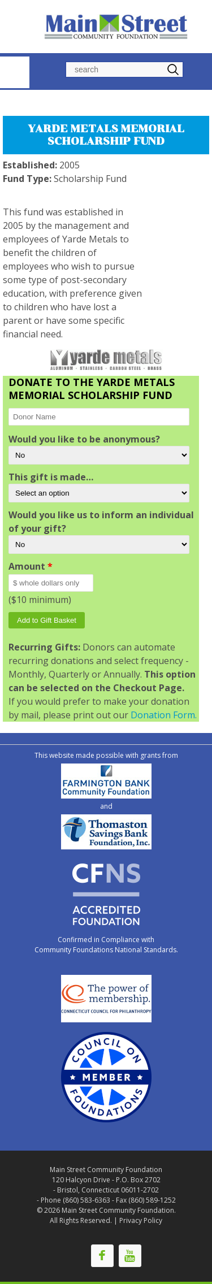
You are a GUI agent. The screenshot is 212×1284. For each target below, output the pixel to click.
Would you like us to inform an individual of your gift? (101, 522)
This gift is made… (50, 477)
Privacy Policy (140, 1220)
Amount (30, 566)
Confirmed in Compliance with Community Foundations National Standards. (106, 945)
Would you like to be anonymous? (84, 439)
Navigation (14, 72)
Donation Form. (164, 715)
